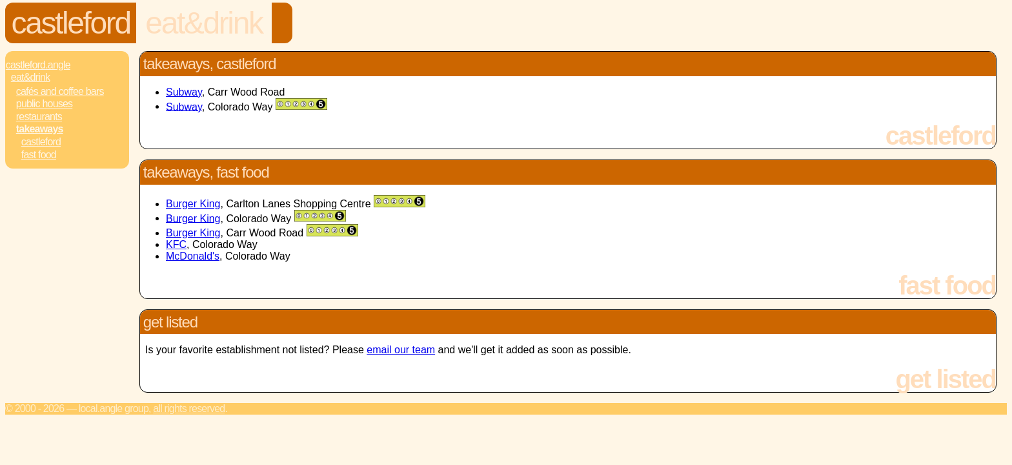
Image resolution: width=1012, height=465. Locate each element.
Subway (184, 92)
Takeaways (39, 128)
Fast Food (38, 154)
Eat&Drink (203, 23)
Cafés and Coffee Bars (60, 91)
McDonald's (192, 256)
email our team (401, 349)
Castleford (71, 23)
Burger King (193, 203)
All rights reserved (189, 408)
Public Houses (44, 103)
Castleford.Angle (38, 64)
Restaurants (39, 116)
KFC (176, 244)
